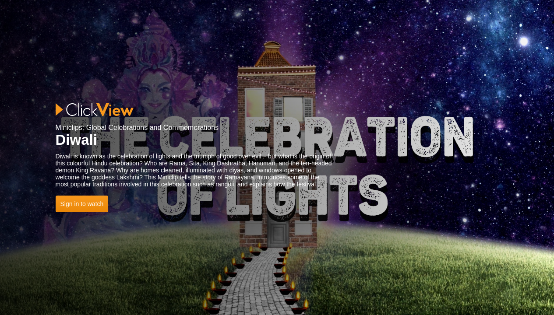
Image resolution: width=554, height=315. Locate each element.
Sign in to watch (82, 203)
